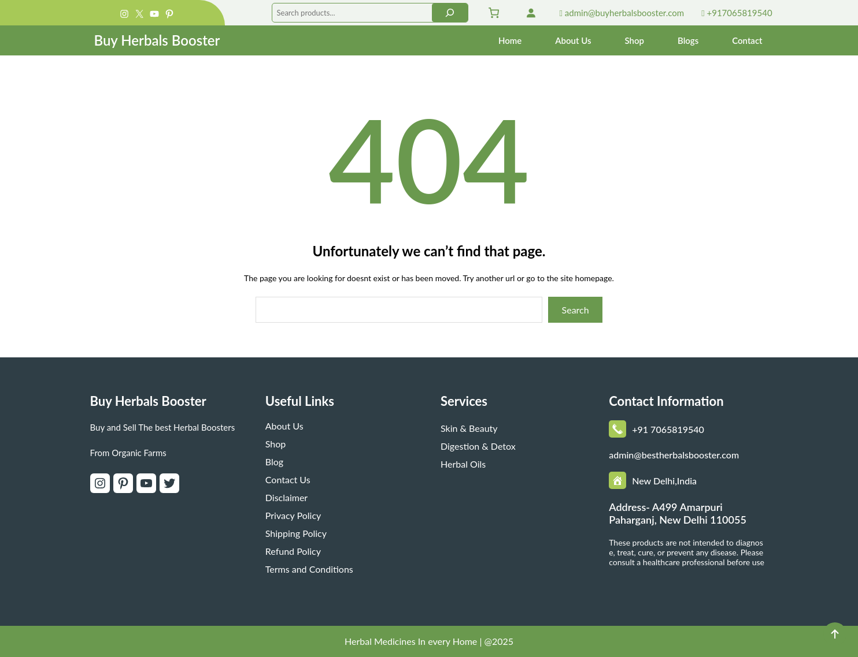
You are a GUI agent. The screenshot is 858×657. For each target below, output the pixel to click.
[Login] (530, 12)
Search (575, 309)
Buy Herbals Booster (157, 40)
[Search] (450, 12)
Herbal (359, 641)
